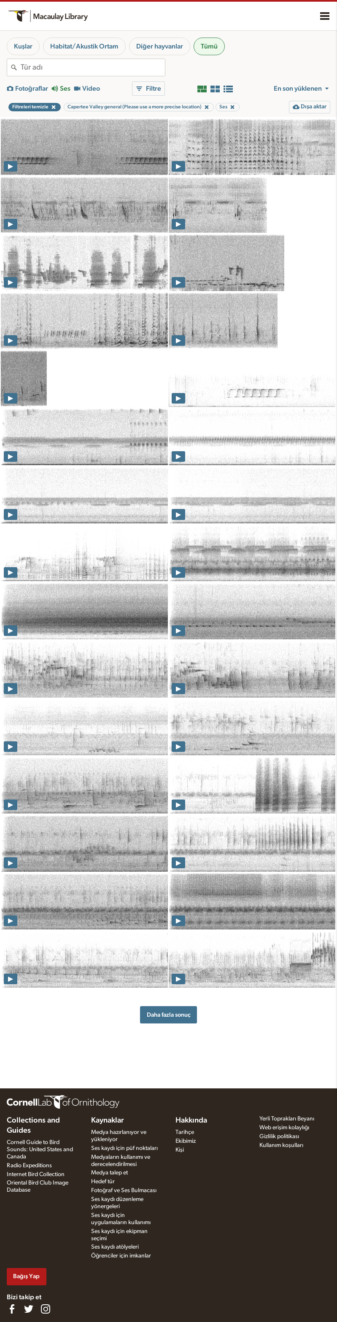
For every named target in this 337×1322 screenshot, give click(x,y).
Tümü (209, 46)
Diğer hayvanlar (159, 46)
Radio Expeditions (29, 1166)
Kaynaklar (107, 1120)
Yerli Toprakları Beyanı (286, 1119)
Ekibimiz (185, 1141)
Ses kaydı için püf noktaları (124, 1148)
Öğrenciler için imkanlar (121, 1256)
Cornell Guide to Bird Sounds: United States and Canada (40, 1149)
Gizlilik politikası (279, 1136)
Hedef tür (103, 1182)
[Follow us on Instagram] (45, 1309)
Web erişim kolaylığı (284, 1128)
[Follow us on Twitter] (29, 1309)
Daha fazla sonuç (169, 1015)
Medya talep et (109, 1173)
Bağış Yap (26, 1276)
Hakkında (191, 1120)
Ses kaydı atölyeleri (115, 1247)
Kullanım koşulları (281, 1145)
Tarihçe (184, 1132)
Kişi (179, 1150)
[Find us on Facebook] (12, 1309)
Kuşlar (23, 46)
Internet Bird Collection (36, 1174)
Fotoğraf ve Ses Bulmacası (123, 1190)
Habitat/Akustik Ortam (84, 46)
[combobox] (93, 67)
